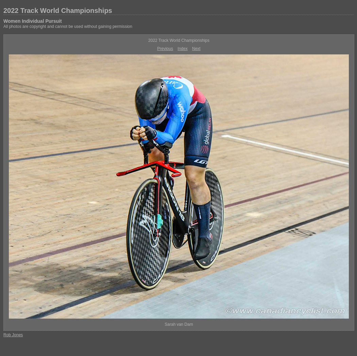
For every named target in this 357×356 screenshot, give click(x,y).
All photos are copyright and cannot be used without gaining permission (67, 26)
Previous (165, 48)
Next (196, 48)
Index (182, 48)
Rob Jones (13, 335)
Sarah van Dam (179, 324)
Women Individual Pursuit (32, 21)
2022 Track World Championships (57, 10)
